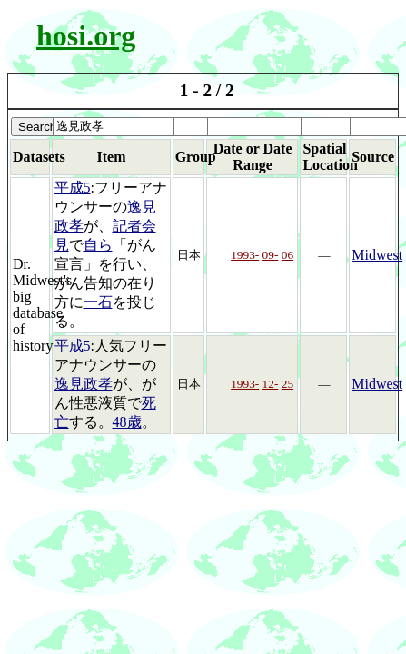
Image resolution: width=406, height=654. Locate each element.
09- (270, 255)
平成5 (72, 187)
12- (270, 384)
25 (287, 384)
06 (287, 255)
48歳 (127, 422)
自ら (98, 245)
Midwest (377, 255)
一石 (98, 302)
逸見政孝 (83, 383)
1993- (245, 255)
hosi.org (85, 35)
